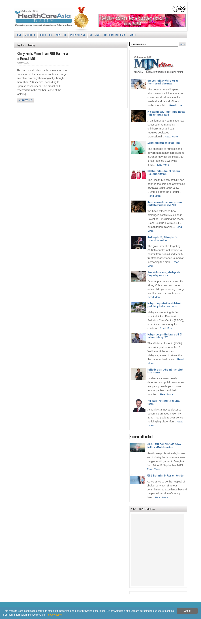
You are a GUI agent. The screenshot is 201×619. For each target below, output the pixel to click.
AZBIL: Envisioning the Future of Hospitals (166, 475)
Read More (176, 105)
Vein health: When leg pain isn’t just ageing (163, 402)
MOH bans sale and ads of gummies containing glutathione (163, 172)
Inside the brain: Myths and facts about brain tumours (165, 371)
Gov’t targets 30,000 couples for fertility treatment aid (162, 238)
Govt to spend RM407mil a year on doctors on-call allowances (162, 82)
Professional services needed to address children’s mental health (166, 113)
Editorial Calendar (114, 35)
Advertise (61, 35)
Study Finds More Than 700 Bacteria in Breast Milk (42, 56)
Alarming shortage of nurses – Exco (163, 142)
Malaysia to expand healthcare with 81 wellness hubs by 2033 (164, 336)
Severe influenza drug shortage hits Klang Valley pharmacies (163, 273)
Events (132, 35)
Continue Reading (25, 100)
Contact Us (45, 35)
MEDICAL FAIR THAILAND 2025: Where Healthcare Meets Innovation (164, 446)
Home (18, 35)
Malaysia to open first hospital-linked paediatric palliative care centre (164, 304)
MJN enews (94, 35)
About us (30, 35)
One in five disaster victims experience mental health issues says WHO (164, 203)
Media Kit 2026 (77, 35)
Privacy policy (54, 614)
